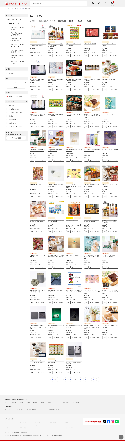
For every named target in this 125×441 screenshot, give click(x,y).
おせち (49, 399)
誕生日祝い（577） (14, 23)
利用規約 (7, 433)
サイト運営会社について (15, 433)
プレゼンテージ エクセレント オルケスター (37, 253)
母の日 (6, 399)
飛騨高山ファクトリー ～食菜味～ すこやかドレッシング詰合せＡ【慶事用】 (109, 219)
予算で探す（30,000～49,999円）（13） (17, 57)
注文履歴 (99, 5)
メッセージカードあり (15, 113)
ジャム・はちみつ (24, 422)
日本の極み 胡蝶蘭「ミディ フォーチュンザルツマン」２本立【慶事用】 (92, 324)
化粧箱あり (11, 123)
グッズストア (43, 407)
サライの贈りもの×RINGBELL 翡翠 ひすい (56, 323)
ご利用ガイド (8, 430)
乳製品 (66, 419)
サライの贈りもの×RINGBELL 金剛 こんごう (74, 148)
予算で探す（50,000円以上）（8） (18, 62)
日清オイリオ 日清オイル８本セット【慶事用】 (73, 44)
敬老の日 (35, 399)
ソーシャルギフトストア (54, 407)
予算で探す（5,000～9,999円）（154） (17, 40)
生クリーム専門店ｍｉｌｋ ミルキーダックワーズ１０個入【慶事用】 (91, 254)
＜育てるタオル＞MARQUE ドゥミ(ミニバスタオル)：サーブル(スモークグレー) (74, 359)
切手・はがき (8, 419)
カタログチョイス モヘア (72, 217)
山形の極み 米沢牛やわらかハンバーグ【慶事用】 (91, 182)
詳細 (32, 55)
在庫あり (11, 73)
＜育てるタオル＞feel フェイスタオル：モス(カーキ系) (37, 288)
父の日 (21, 399)
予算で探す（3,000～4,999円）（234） (17, 34)
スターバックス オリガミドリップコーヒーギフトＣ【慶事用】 (37, 148)
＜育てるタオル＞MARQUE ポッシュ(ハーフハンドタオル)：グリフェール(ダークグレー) (38, 324)
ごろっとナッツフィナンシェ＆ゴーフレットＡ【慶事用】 (91, 218)
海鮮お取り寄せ (23, 419)
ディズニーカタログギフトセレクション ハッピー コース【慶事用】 (74, 288)
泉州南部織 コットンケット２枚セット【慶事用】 (55, 79)
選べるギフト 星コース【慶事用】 (110, 148)
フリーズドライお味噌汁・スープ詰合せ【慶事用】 (56, 358)
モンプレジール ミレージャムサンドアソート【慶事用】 (92, 148)
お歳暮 (42, 399)
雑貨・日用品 (23, 425)
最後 (98, 377)
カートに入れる (41, 55)
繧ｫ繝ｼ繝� (112, 5)
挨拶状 (10, 116)
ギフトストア (20, 407)
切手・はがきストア (9, 407)
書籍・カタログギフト (70, 425)
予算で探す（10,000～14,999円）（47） (17, 45)
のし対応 (11, 105)
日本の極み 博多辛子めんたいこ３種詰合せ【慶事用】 (73, 79)
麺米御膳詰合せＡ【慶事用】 (108, 79)
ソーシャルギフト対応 (15, 126)
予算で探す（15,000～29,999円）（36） (17, 51)
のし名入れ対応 (13, 109)
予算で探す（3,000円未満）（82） (18, 28)
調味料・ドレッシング (40, 422)
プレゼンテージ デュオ (107, 113)
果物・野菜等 (53, 419)
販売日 (71, 21)
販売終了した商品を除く (15, 96)
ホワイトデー (76, 399)
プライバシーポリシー (45, 433)
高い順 (80, 21)
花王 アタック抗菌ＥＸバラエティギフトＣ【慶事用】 (56, 218)
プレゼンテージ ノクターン (36, 182)
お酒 (66, 422)
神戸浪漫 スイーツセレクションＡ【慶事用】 (109, 182)
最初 (52, 377)
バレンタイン (66, 399)
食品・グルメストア (31, 407)
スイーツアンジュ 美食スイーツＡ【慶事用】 (110, 323)
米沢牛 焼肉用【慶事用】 (90, 44)
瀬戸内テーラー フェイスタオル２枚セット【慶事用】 (37, 79)
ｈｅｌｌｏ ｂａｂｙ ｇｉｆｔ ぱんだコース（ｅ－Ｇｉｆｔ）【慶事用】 (74, 183)
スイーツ (37, 425)
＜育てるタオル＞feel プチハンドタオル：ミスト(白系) (55, 182)
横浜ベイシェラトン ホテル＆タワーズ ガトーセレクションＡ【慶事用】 (92, 114)
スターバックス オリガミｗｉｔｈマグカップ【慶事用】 (109, 253)
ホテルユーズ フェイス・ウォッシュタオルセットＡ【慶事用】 (38, 44)
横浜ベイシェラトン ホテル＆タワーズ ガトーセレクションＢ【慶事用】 (110, 289)
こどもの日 (13, 399)
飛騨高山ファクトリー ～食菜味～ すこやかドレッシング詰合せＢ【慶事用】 (55, 45)
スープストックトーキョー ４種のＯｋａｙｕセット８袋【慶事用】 (56, 253)
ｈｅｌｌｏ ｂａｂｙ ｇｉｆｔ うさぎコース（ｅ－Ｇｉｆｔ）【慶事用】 (92, 289)
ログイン (93, 5)
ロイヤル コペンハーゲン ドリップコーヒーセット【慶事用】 (37, 358)
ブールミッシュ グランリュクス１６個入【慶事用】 (55, 148)
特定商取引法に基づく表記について (31, 433)
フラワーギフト (53, 425)
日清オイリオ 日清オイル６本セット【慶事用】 (55, 113)
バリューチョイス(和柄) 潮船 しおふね (56, 288)
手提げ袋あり (12, 120)
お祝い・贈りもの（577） (14, 20)
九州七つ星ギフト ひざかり (72, 252)
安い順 (89, 21)
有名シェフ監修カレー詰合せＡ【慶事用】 (109, 44)
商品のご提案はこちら (57, 433)
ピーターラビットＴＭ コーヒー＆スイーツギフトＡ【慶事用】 (37, 218)
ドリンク (52, 422)
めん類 (6, 425)
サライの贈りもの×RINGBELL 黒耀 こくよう (74, 323)
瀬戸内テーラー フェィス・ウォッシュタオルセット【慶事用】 (37, 113)
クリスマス (56, 399)
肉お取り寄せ (38, 419)
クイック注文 (105, 5)
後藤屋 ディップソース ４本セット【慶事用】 (92, 79)
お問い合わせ (24, 430)
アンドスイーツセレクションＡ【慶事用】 (73, 113)
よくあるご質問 (15, 430)
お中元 (28, 399)
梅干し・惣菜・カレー (9, 422)
